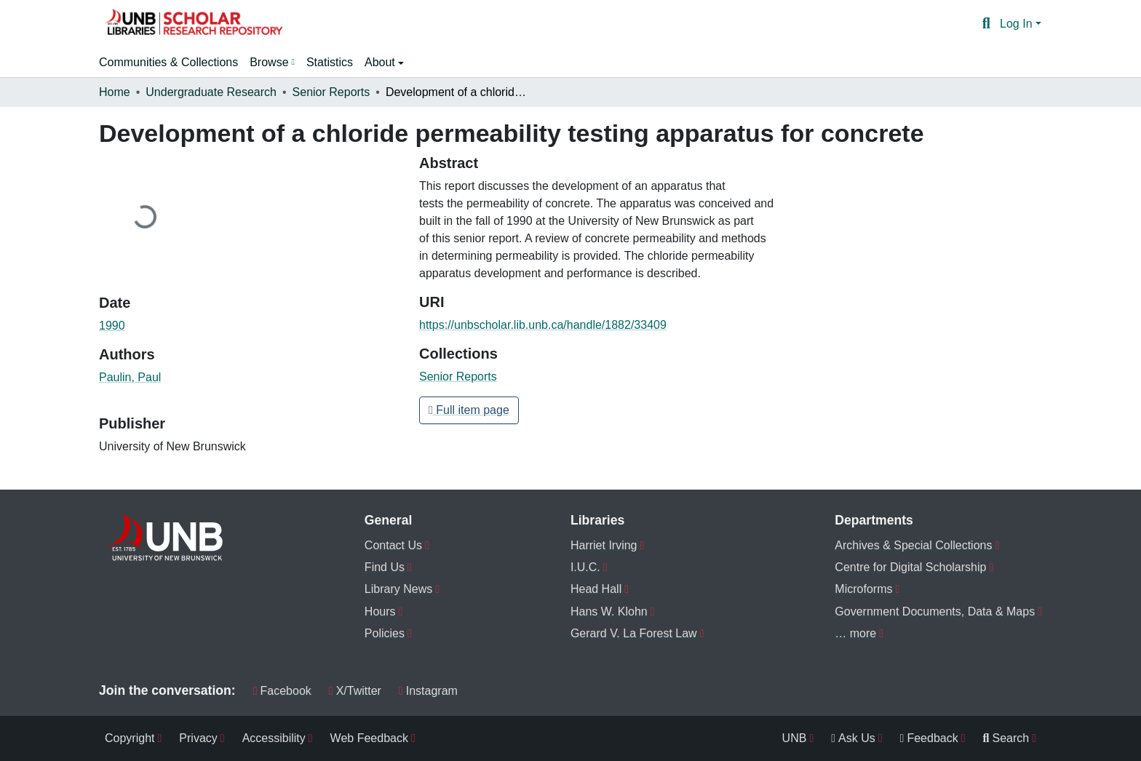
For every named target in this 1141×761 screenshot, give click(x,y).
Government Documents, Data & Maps (935, 611)
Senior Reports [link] (331, 92)
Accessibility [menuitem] (274, 738)
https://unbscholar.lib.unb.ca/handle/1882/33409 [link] (543, 325)
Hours (380, 611)
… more (855, 633)
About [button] (381, 62)
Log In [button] (1017, 23)
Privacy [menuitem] (198, 738)
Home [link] (114, 92)
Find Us (385, 567)
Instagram (428, 691)
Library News (398, 589)
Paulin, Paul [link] (130, 377)
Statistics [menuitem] (329, 62)
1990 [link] (112, 325)
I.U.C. (585, 567)
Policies (385, 633)
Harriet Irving (603, 545)
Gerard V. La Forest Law (633, 633)
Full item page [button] (469, 410)
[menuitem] (272, 62)
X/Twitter (355, 691)
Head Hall (595, 589)
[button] (193, 24)
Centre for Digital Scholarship (910, 567)
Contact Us (393, 545)
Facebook (282, 691)
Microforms (863, 589)
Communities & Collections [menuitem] (168, 62)
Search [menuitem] (1006, 738)
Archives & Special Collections (913, 545)
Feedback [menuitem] (929, 738)
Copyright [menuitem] (129, 738)
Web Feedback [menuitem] (369, 738)
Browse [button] (269, 62)
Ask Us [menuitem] (853, 738)
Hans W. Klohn (609, 611)
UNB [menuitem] (794, 738)
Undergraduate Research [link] (211, 92)
